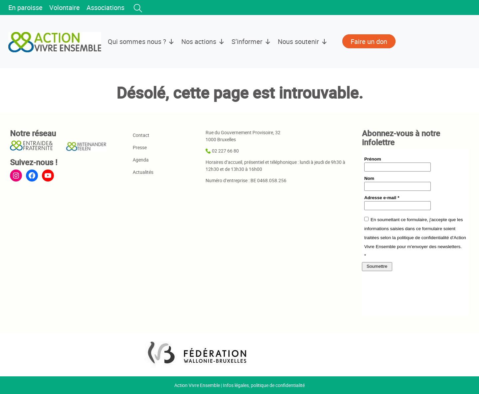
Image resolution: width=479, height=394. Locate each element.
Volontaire (64, 7)
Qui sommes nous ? (141, 42)
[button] (138, 8)
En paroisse (25, 7)
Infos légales (236, 385)
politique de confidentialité (278, 385)
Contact (141, 135)
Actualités (143, 172)
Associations (105, 7)
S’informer (251, 42)
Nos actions (203, 42)
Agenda (141, 160)
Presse (140, 147)
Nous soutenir (303, 42)
